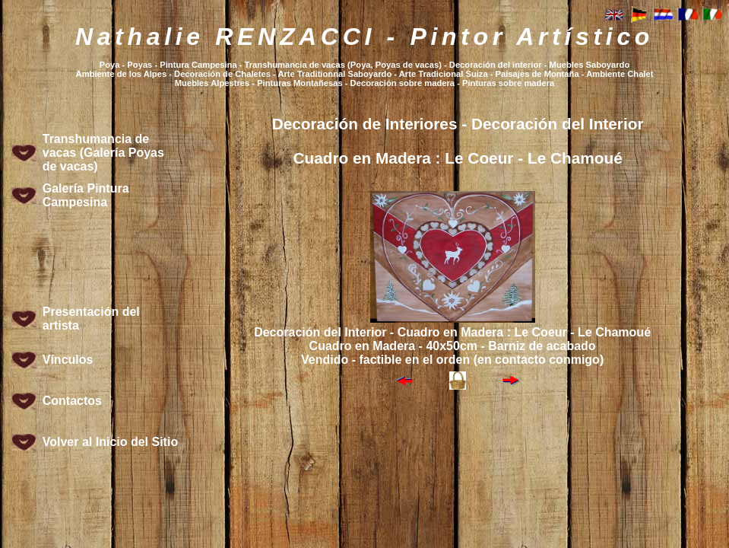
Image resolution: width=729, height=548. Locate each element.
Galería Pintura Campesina (86, 195)
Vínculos (68, 359)
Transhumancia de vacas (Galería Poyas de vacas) (103, 152)
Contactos (72, 400)
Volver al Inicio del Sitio (110, 441)
